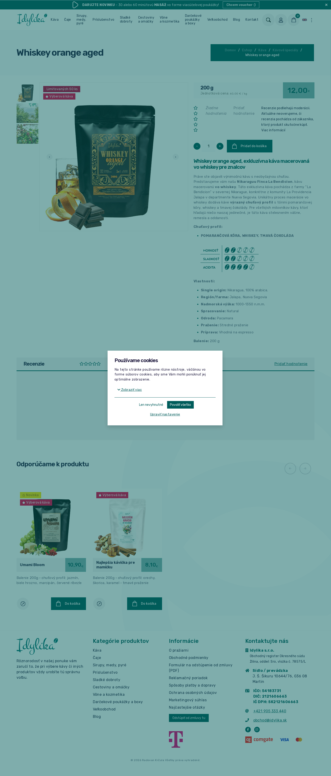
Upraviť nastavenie (165, 414)
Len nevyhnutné (151, 405)
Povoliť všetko (180, 405)
